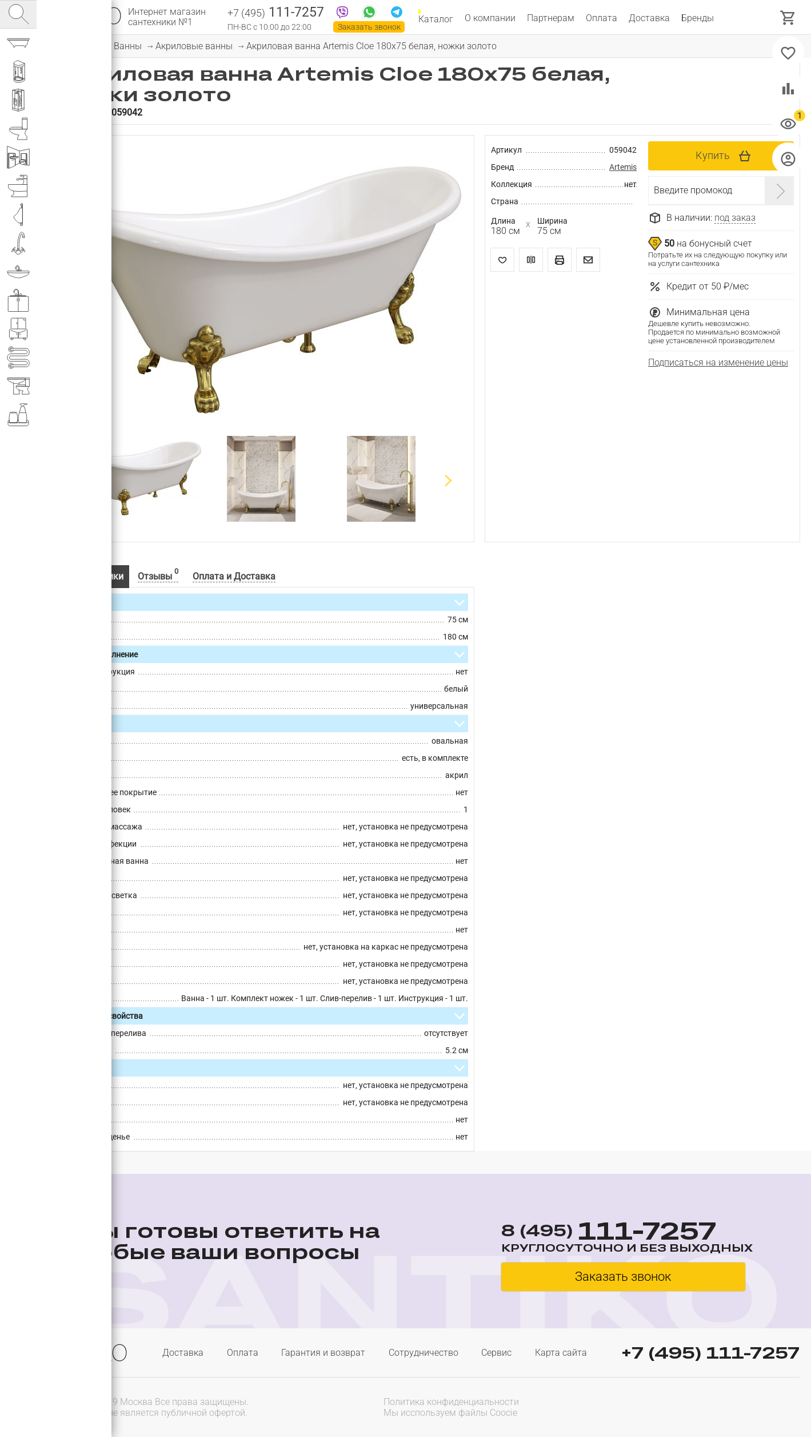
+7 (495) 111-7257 (710, 1352)
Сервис (496, 1352)
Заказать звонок (369, 26)
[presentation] (726, 1406)
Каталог (435, 18)
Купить (713, 155)
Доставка (649, 18)
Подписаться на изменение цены (718, 362)
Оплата (601, 18)
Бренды (697, 18)
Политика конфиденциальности (451, 1401)
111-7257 (275, 13)
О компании (490, 18)
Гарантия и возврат (323, 1352)
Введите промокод (693, 190)
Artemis (623, 167)
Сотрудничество (423, 1352)
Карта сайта (561, 1352)
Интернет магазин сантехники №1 (167, 17)
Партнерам (550, 18)
